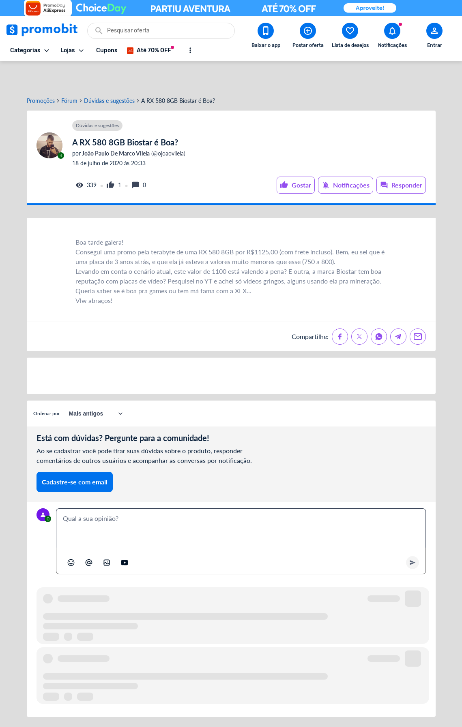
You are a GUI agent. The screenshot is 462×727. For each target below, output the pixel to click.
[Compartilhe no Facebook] (340, 310)
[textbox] (241, 501)
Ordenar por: (47, 387)
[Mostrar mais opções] (190, 50)
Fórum (69, 74)
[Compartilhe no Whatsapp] (379, 310)
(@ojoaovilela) (133, 127)
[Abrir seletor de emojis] (71, 536)
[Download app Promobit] (266, 37)
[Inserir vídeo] (124, 536)
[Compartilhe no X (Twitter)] (359, 310)
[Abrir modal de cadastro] (434, 37)
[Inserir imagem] (107, 536)
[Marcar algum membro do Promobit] (89, 536)
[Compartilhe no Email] (418, 310)
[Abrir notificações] (392, 37)
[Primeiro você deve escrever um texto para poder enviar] (412, 535)
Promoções (41, 74)
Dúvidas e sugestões (109, 74)
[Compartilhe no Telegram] (398, 310)
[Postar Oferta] (308, 37)
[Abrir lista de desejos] (350, 37)
